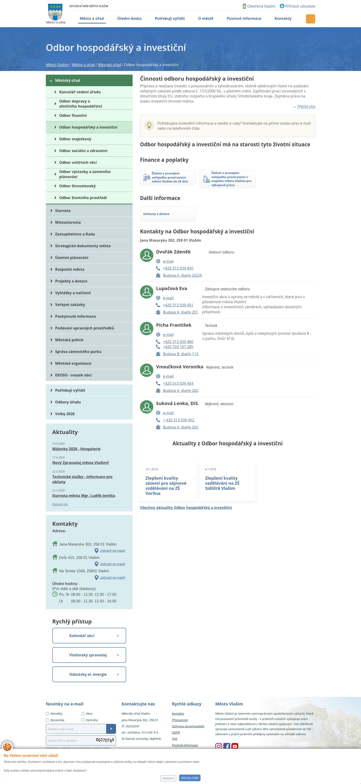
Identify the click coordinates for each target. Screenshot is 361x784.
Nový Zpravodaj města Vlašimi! (80, 462)
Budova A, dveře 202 (180, 390)
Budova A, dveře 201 (180, 312)
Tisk (174, 739)
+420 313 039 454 (178, 383)
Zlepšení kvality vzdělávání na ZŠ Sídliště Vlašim (222, 483)
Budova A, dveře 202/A (182, 275)
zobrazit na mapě (112, 550)
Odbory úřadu (68, 402)
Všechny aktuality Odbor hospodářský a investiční (186, 507)
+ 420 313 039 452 (178, 420)
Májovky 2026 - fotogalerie (76, 448)
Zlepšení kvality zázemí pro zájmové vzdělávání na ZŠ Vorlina (166, 485)
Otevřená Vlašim (261, 6)
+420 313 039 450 (178, 268)
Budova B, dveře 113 (180, 353)
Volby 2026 (65, 413)
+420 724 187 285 (178, 346)
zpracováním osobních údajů (93, 748)
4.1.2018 (210, 469)
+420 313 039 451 (178, 305)
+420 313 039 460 (178, 341)
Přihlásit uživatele (300, 6)
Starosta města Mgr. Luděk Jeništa (83, 495)
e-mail (168, 261)
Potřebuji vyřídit (70, 390)
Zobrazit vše (60, 504)
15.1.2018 (152, 469)
